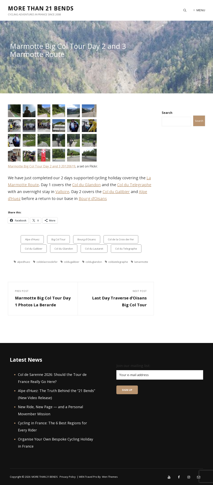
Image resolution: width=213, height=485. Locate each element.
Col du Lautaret (94, 248)
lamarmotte (141, 262)
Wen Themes (110, 476)
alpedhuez (23, 262)
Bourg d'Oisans (87, 239)
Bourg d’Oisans (93, 198)
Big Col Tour (58, 239)
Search (167, 113)
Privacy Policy (68, 476)
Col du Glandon (86, 184)
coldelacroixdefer (47, 262)
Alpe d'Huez (32, 239)
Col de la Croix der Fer (121, 239)
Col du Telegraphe (134, 184)
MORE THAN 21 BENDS (41, 8)
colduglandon (94, 262)
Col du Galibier (116, 191)
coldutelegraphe (118, 262)
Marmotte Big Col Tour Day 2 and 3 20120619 (41, 166)
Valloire (62, 191)
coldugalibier (71, 262)
